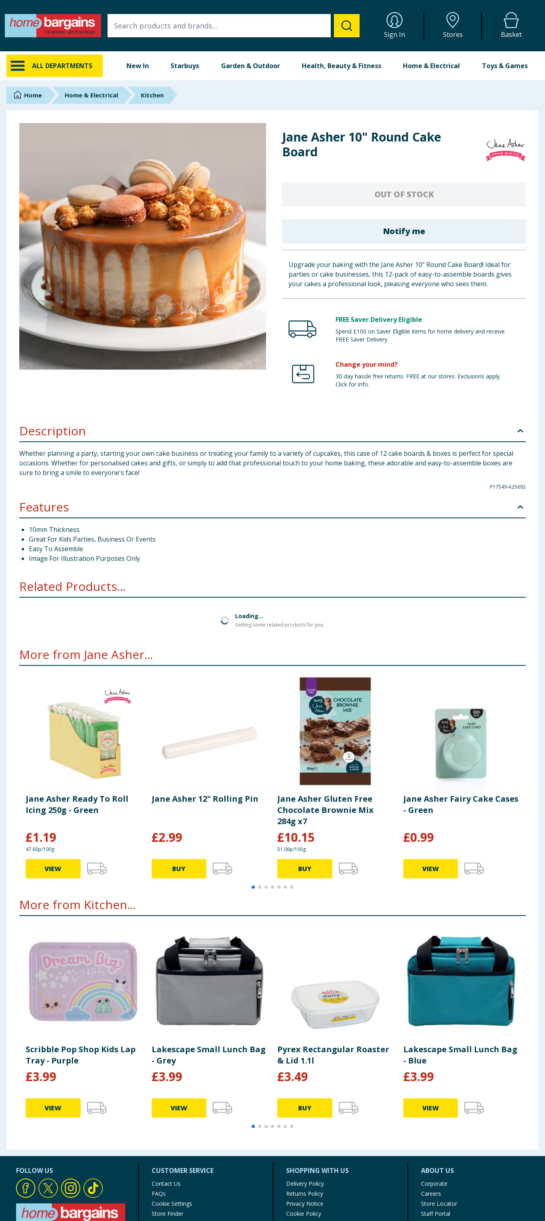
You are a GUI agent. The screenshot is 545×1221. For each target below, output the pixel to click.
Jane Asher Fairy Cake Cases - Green (461, 804)
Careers (431, 1193)
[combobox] (234, 25)
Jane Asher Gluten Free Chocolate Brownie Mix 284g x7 (325, 810)
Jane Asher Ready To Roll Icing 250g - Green (77, 804)
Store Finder (167, 1213)
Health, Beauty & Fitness (341, 65)
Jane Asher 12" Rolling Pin (205, 798)
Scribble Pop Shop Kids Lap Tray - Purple (81, 1055)
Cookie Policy (303, 1213)
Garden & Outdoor (250, 65)
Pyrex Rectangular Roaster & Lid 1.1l (333, 1055)
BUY (178, 868)
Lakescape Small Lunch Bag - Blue (460, 1055)
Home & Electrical (431, 65)
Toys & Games (505, 65)
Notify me (404, 231)
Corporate (434, 1183)
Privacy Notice (304, 1203)
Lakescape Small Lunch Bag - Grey (209, 1055)
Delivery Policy (305, 1183)
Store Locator (439, 1203)
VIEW (53, 868)
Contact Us (166, 1183)
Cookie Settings (172, 1203)
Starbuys (185, 65)
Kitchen (152, 95)
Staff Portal (435, 1213)
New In (137, 65)
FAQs (159, 1193)
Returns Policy (304, 1193)
